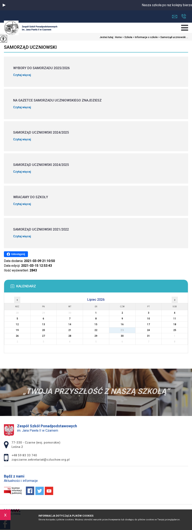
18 (174, 324)
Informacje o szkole (145, 37)
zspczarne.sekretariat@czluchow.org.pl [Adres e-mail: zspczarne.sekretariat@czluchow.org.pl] (40, 459)
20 (43, 330)
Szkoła (127, 37)
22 (95, 330)
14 (69, 324)
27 (43, 335)
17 (148, 324)
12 (17, 324)
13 (43, 324)
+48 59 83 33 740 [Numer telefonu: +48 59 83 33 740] (24, 455)
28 (69, 335)
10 (148, 318)
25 (174, 330)
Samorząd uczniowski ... (173, 37)
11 (174, 318)
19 (17, 330)
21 (69, 330)
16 (122, 324)
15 (95, 324)
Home (118, 37)
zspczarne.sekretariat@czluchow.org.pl (174, 16)
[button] (4, 5)
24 (148, 330)
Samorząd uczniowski (30, 47)
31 (148, 335)
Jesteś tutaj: (107, 37)
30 (122, 335)
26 (17, 335)
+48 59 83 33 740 (183, 16)
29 (95, 335)
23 (122, 330)
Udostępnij (16, 254)
